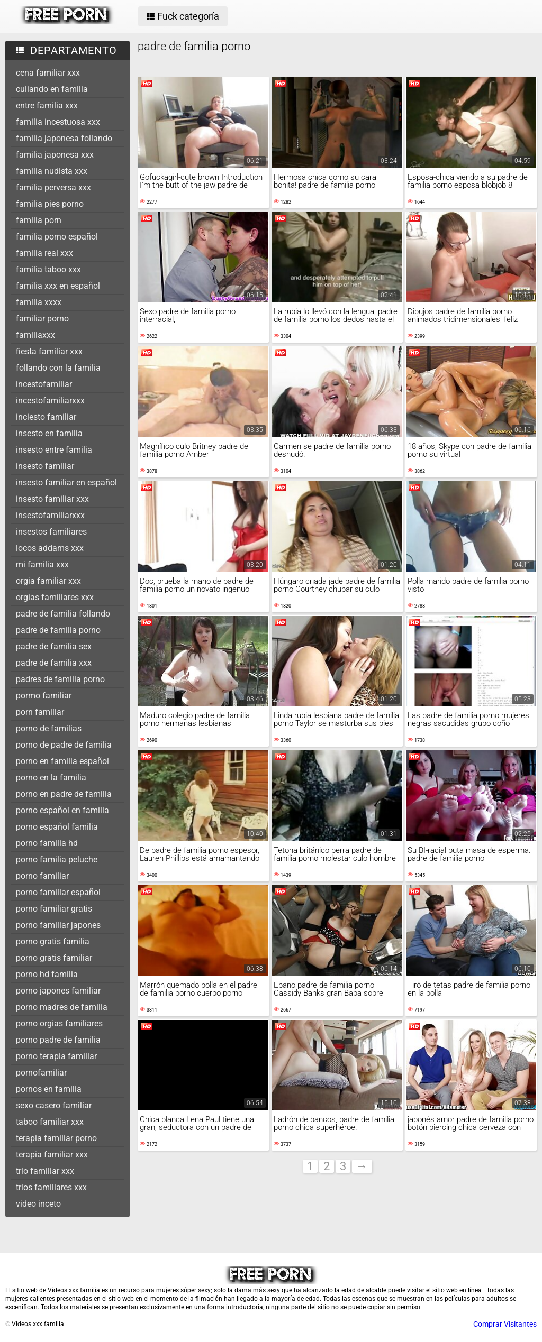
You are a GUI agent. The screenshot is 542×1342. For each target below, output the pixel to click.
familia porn (38, 220)
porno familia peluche (56, 859)
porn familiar (40, 712)
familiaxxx (35, 335)
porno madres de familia (61, 1007)
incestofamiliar (44, 384)
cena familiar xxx (48, 73)
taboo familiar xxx (50, 1122)
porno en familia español (62, 761)
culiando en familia (52, 89)
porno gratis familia (52, 941)
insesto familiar (45, 466)
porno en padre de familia (64, 794)
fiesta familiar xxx (49, 351)
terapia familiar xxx (52, 1155)
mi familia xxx (42, 564)
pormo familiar (43, 696)
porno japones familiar (58, 991)
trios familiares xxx (51, 1187)
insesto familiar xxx (52, 499)
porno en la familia (51, 778)
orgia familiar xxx (48, 581)
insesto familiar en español (66, 482)
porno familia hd (47, 843)
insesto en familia (49, 433)
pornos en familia (49, 1089)
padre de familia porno (58, 630)
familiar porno (42, 319)
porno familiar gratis (54, 909)
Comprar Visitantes (505, 1324)
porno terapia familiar (56, 1056)
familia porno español (57, 237)
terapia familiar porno (56, 1138)
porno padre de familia (58, 1040)
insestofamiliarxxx (50, 515)
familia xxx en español (58, 286)
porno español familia (57, 827)
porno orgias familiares (59, 1023)
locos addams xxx (50, 548)
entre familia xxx (47, 105)
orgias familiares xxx (55, 597)
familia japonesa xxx (55, 155)
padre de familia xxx (54, 663)
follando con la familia (58, 368)
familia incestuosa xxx (58, 122)
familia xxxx (38, 302)
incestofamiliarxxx (50, 401)
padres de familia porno (60, 679)
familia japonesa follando (64, 138)
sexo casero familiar (54, 1105)
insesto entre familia (54, 450)
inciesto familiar (46, 417)
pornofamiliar (41, 1073)
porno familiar (42, 876)
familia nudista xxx (51, 171)
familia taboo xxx (48, 269)
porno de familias (49, 728)
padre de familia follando (63, 614)
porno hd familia (47, 974)
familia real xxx (44, 253)
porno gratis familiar (54, 958)
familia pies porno (50, 204)
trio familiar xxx (45, 1171)
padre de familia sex (54, 646)
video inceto (38, 1204)
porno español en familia (62, 810)
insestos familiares (51, 532)
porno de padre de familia (64, 745)
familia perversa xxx (53, 187)
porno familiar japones (58, 925)
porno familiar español (58, 892)
